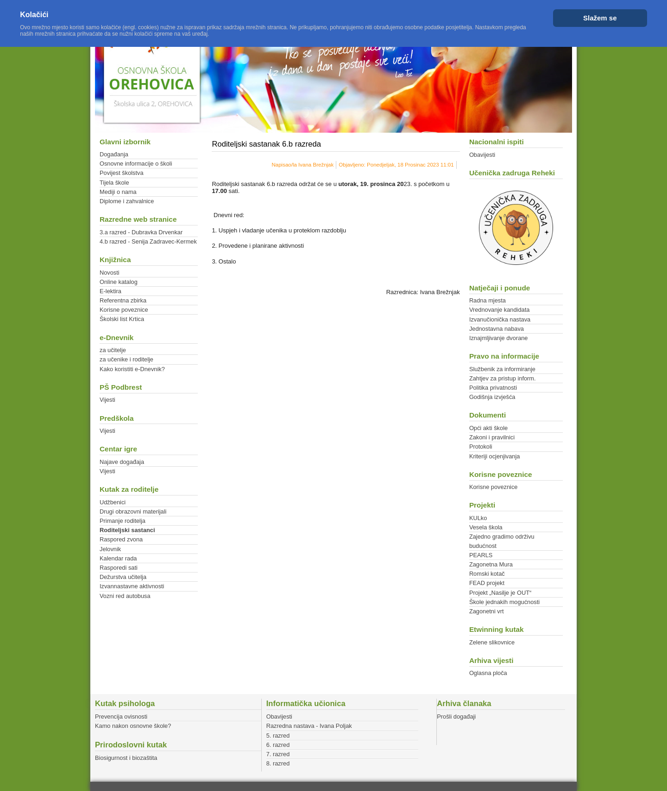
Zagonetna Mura (491, 564)
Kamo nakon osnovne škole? (133, 725)
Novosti (110, 272)
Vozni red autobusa (125, 595)
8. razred (278, 763)
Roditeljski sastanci (127, 530)
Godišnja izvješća (492, 396)
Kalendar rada (118, 558)
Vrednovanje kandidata (499, 309)
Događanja (114, 154)
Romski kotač (487, 573)
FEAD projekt (486, 582)
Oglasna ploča (488, 672)
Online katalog (119, 281)
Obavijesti (482, 154)
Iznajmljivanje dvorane (498, 337)
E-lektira (110, 291)
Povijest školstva (122, 172)
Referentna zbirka (123, 300)
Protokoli (480, 446)
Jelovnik (110, 549)
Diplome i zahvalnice (127, 201)
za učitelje (113, 350)
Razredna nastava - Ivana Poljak (309, 725)
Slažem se (600, 18)
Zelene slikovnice (492, 642)
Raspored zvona (121, 539)
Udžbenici (113, 502)
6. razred (278, 744)
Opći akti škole (488, 427)
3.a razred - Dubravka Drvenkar (141, 232)
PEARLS (481, 555)
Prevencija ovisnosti (121, 716)
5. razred (278, 735)
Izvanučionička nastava (499, 319)
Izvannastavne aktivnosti (132, 586)
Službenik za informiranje (502, 369)
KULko (478, 517)
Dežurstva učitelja (123, 576)
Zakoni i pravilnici (492, 437)
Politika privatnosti (493, 387)
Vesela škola (486, 527)
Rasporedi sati (119, 567)
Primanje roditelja (122, 520)
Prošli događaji (456, 716)
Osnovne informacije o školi (136, 163)
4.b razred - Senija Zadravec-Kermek (148, 241)
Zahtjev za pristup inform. (502, 378)
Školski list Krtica (122, 318)
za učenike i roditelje (126, 359)
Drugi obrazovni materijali (133, 511)
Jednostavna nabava (496, 328)
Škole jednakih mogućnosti (504, 601)
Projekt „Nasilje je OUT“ (500, 592)
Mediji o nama (118, 191)
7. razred (278, 754)
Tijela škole (114, 182)
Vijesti (107, 399)
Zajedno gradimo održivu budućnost (502, 541)
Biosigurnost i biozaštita (126, 757)
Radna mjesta (487, 300)
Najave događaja (122, 461)
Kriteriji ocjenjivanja (494, 456)
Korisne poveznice (124, 309)
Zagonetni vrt (486, 611)
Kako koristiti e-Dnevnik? (132, 369)
